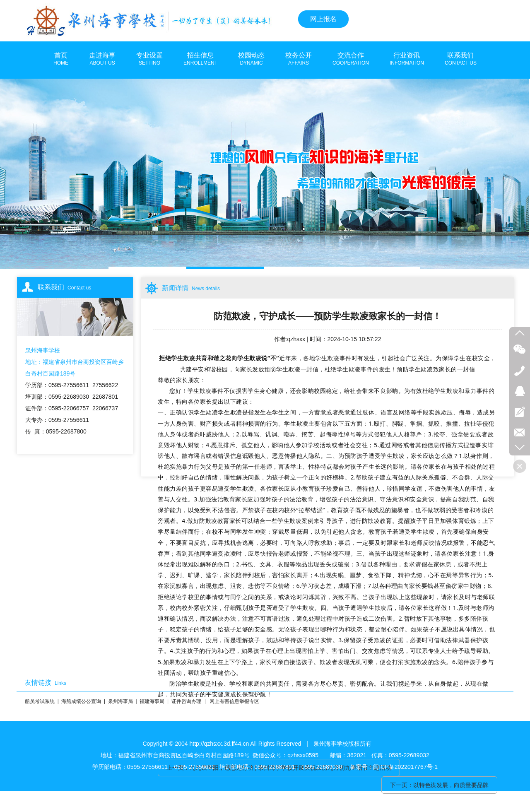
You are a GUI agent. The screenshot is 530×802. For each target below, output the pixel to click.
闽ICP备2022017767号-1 (405, 766)
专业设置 (149, 59)
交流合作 (350, 59)
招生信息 (200, 59)
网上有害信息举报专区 (234, 701)
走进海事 (102, 59)
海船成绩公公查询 (81, 701)
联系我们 (461, 59)
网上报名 (323, 18)
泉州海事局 (120, 701)
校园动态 (251, 59)
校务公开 (298, 59)
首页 (60, 59)
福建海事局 (152, 701)
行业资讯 (407, 59)
